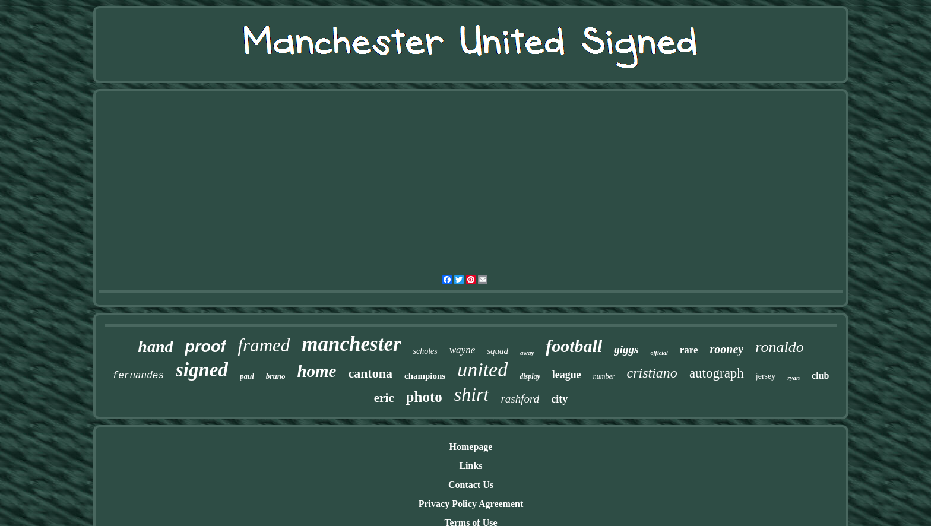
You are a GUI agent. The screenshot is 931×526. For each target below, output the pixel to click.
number (604, 376)
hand (155, 346)
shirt (471, 394)
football (574, 346)
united (482, 370)
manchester (351, 344)
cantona (370, 373)
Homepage (471, 447)
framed (264, 345)
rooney (727, 349)
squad (497, 351)
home (316, 371)
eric (384, 398)
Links (470, 466)
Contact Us (470, 485)
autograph (716, 373)
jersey (765, 376)
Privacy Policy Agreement (471, 504)
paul (247, 376)
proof (205, 347)
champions (424, 376)
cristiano (652, 373)
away (527, 352)
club (820, 375)
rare (689, 350)
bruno (276, 376)
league (566, 375)
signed (202, 370)
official (658, 353)
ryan (793, 377)
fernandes (138, 375)
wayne (462, 350)
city (559, 399)
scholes (425, 351)
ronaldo (779, 347)
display (530, 376)
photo (424, 397)
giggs (626, 349)
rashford (520, 398)
